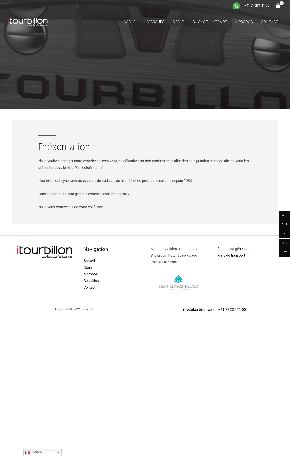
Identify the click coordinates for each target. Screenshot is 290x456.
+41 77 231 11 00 (232, 309)
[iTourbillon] (28, 22)
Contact (269, 22)
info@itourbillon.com (199, 309)
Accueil (134, 22)
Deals (180, 22)
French (33, 452)
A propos (245, 22)
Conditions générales (234, 249)
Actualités (91, 281)
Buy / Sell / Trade (211, 22)
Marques (158, 22)
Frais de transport (231, 255)
